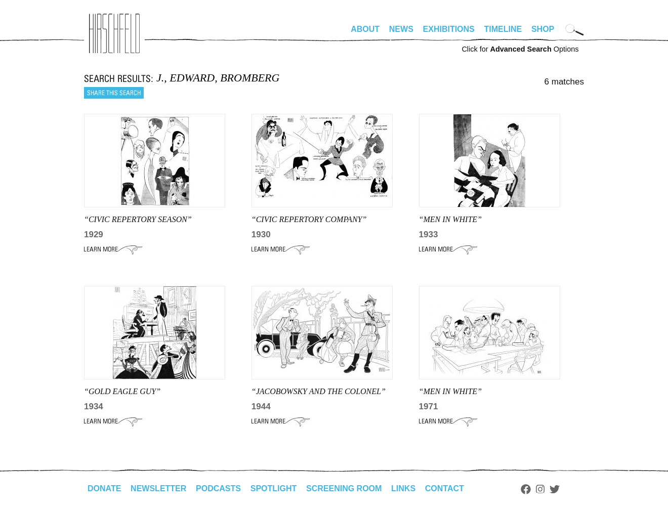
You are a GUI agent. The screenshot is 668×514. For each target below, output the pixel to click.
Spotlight (274, 488)
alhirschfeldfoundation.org (114, 33)
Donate (104, 488)
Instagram (540, 489)
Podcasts (218, 488)
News (401, 29)
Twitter (555, 489)
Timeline (503, 29)
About (365, 29)
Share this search (114, 93)
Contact (444, 488)
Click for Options (520, 49)
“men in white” (450, 219)
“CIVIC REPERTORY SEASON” (138, 219)
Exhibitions (449, 29)
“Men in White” (450, 391)
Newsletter (158, 488)
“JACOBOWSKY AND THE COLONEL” (319, 391)
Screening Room (344, 488)
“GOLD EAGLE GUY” (122, 391)
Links (403, 488)
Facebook (526, 489)
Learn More (113, 249)
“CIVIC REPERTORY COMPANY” (309, 219)
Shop (542, 29)
